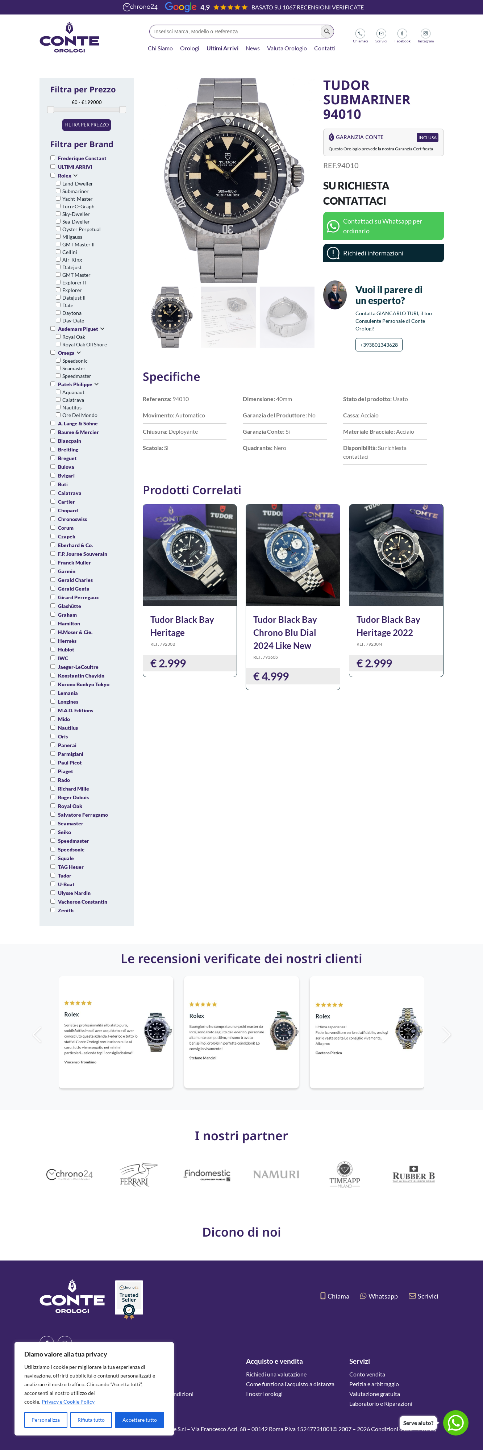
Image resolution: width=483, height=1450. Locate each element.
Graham (67, 615)
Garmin (66, 571)
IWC (63, 658)
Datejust (72, 267)
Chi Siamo (160, 48)
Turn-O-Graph (78, 206)
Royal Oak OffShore (84, 344)
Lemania (68, 693)
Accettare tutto (139, 1420)
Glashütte (69, 606)
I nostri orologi (264, 1393)
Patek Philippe (75, 384)
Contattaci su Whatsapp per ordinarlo (382, 226)
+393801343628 (379, 345)
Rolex (64, 175)
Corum (66, 528)
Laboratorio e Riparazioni (380, 1403)
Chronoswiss (72, 519)
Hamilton (69, 623)
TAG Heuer (71, 867)
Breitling (68, 449)
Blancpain (69, 441)
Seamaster (74, 368)
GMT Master (76, 275)
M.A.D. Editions (75, 710)
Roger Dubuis (73, 797)
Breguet (67, 458)
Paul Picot (70, 762)
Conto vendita (367, 1374)
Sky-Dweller (76, 214)
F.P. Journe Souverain (82, 554)
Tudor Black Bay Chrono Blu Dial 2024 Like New (285, 632)
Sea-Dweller (76, 221)
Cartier (66, 502)
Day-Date (73, 320)
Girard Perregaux (78, 597)
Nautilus (72, 407)
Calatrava (73, 400)
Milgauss (72, 237)
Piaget (65, 771)
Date (67, 305)
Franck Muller (74, 562)
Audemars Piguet (78, 329)
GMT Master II (78, 244)
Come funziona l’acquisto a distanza (290, 1383)
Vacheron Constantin (82, 902)
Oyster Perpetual (81, 229)
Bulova (66, 467)
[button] (306, 180)
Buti (63, 484)
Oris (63, 736)
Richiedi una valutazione (276, 1374)
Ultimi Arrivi (222, 48)
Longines (68, 702)
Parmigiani (70, 754)
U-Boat (66, 884)
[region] (94, 1389)
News (253, 48)
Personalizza (46, 1420)
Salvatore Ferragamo (83, 815)
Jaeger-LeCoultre (78, 667)
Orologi (189, 48)
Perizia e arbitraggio (374, 1383)
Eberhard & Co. (75, 545)
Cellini (69, 252)
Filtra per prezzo (86, 125)
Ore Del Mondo (79, 415)
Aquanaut (73, 392)
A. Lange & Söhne (78, 423)
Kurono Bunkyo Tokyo (83, 684)
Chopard (68, 510)
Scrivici (423, 1296)
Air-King (72, 260)
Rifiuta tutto (91, 1420)
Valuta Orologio (287, 48)
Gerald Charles (75, 580)
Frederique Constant (82, 158)
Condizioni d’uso (392, 1428)
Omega (66, 353)
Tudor (64, 875)
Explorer (72, 290)
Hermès (67, 641)
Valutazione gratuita (374, 1393)
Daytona (72, 313)
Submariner (75, 191)
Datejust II (74, 298)
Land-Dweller (77, 183)
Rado (64, 780)
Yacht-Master (77, 199)
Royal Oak (73, 337)
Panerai (67, 745)
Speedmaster (76, 376)
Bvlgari (66, 475)
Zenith (66, 910)
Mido (64, 719)
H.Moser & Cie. (75, 632)
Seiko (64, 832)
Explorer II (74, 282)
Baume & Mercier (78, 432)
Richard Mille (73, 789)
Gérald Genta (73, 589)
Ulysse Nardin (74, 893)
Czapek (66, 536)
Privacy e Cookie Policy (68, 1402)
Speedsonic (75, 361)
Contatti (325, 48)
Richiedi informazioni (373, 253)
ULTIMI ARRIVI (75, 167)
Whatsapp (379, 1296)
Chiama (334, 1296)
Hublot (66, 649)
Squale (66, 858)
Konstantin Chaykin (81, 675)
